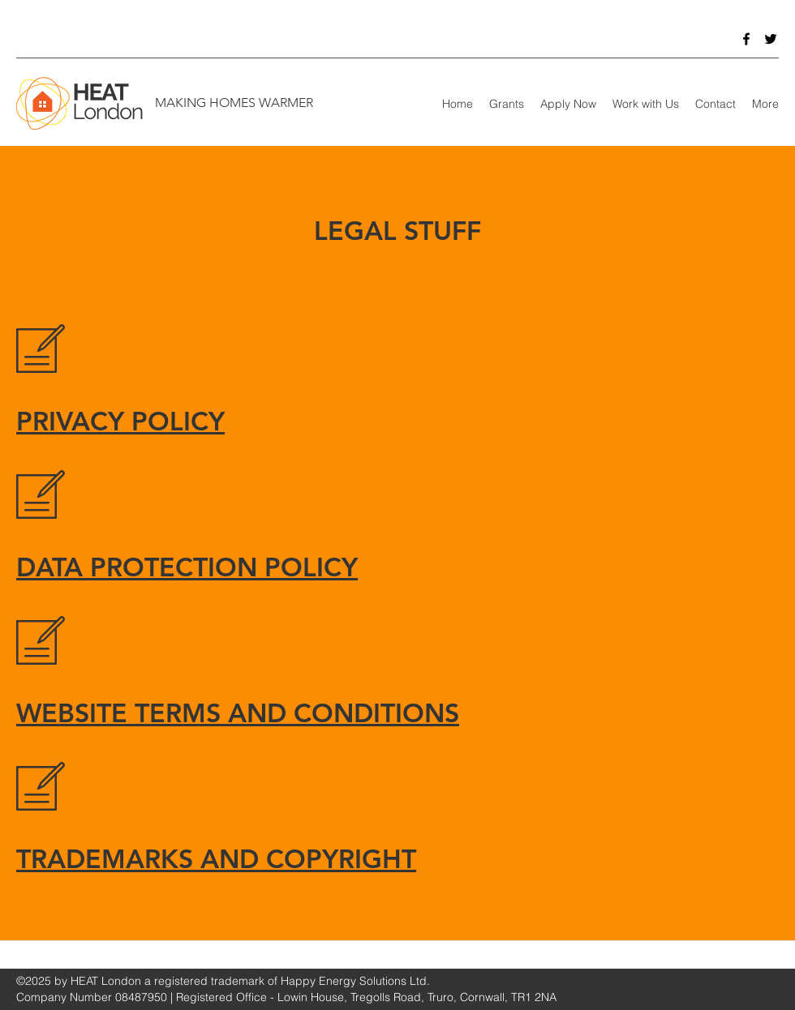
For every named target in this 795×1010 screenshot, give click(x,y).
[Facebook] (746, 39)
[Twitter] (771, 39)
